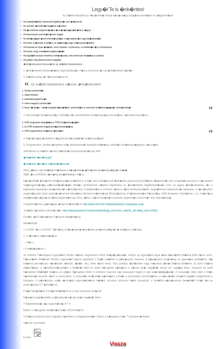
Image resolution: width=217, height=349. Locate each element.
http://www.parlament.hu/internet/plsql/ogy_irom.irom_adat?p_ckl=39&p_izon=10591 (110, 210)
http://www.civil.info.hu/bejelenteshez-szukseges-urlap (113, 204)
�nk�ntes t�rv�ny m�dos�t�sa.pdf (46, 163)
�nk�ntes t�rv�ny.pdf (37, 157)
